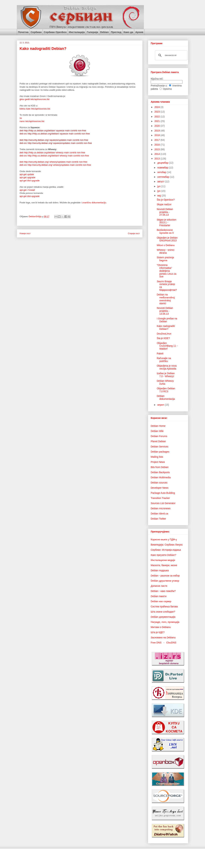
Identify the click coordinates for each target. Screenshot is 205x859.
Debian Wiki (157, 431)
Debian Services (159, 446)
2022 (158, 116)
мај (159, 195)
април (161, 404)
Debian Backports (160, 472)
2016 (158, 144)
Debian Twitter (158, 518)
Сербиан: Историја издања (166, 549)
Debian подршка (160, 570)
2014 (158, 154)
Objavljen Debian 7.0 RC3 (166, 390)
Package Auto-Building (163, 493)
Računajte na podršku (164, 359)
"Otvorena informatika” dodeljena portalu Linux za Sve (166, 271)
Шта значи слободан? (163, 611)
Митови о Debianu (161, 627)
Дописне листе (159, 586)
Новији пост (25, 233)
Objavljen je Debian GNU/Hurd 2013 (167, 239)
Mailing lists (157, 456)
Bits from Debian (159, 467)
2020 (158, 125)
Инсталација (77, 32)
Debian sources (159, 482)
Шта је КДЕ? (157, 632)
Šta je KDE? (163, 338)
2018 (158, 135)
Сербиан (36, 32)
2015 (158, 149)
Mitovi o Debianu (166, 245)
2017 (158, 140)
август (161, 181)
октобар (162, 172)
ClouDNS (171, 642)
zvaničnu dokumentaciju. (94, 202)
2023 (158, 111)
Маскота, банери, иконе (164, 565)
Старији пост (134, 233)
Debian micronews (160, 508)
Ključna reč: (157, 78)
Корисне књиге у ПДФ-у (164, 539)
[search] (170, 55)
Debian (104, 32)
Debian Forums (159, 436)
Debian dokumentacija (166, 397)
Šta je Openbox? (166, 199)
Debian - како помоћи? (163, 591)
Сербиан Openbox (55, 32)
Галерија (92, 32)
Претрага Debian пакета (165, 72)
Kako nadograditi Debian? (166, 327)
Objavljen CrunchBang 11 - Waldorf (167, 346)
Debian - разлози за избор (165, 575)
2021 (158, 121)
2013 (158, 158)
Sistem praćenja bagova (165, 259)
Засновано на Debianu (163, 637)
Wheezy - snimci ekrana (165, 251)
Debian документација (163, 616)
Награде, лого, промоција (165, 622)
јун (159, 191)
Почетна (23, 32)
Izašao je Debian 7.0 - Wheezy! (166, 375)
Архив (139, 32)
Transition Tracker (160, 498)
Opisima (167, 88)
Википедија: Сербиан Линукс (167, 544)
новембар (163, 167)
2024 (158, 107)
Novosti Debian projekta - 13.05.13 (165, 311)
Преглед (116, 32)
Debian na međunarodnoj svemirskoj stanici (166, 299)
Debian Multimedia (161, 477)
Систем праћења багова (164, 606)
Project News (158, 462)
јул (159, 186)
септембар (163, 176)
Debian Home (158, 426)
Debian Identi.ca (159, 513)
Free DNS (156, 642)
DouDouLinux (164, 333)
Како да (128, 32)
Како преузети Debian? (163, 555)
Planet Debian (158, 441)
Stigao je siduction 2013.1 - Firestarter (166, 222)
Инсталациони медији (163, 560)
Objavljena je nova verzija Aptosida (166, 367)
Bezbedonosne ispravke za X (165, 231)
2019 (158, 130)
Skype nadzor (164, 204)
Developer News (159, 487)
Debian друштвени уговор (165, 580)
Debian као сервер (161, 601)
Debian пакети (158, 596)
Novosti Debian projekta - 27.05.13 (165, 212)
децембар (163, 162)
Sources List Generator (163, 503)
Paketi (160, 353)
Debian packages (160, 451)
